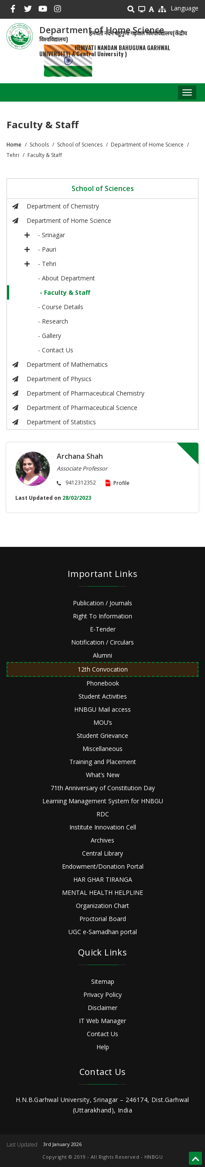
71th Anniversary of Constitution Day (103, 788)
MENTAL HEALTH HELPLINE (102, 892)
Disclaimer (102, 1007)
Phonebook (102, 683)
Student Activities (103, 696)
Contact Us (102, 1034)
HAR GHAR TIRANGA (102, 879)
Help (102, 1047)
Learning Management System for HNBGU (102, 801)
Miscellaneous (102, 748)
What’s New (103, 775)
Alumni (102, 655)
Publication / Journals (102, 603)
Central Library (102, 853)
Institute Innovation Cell (102, 827)
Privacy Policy (102, 994)
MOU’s (102, 722)
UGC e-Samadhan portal (102, 932)
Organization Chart (102, 905)
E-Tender (103, 629)
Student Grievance (102, 735)
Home (14, 144)
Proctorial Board (102, 918)
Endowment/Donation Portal (103, 866)
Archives (102, 840)
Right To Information (102, 616)
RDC (102, 814)
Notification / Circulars (102, 642)
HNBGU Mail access (102, 709)
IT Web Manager (102, 1021)
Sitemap (102, 981)
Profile (121, 483)
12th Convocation (103, 669)
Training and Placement (102, 762)
